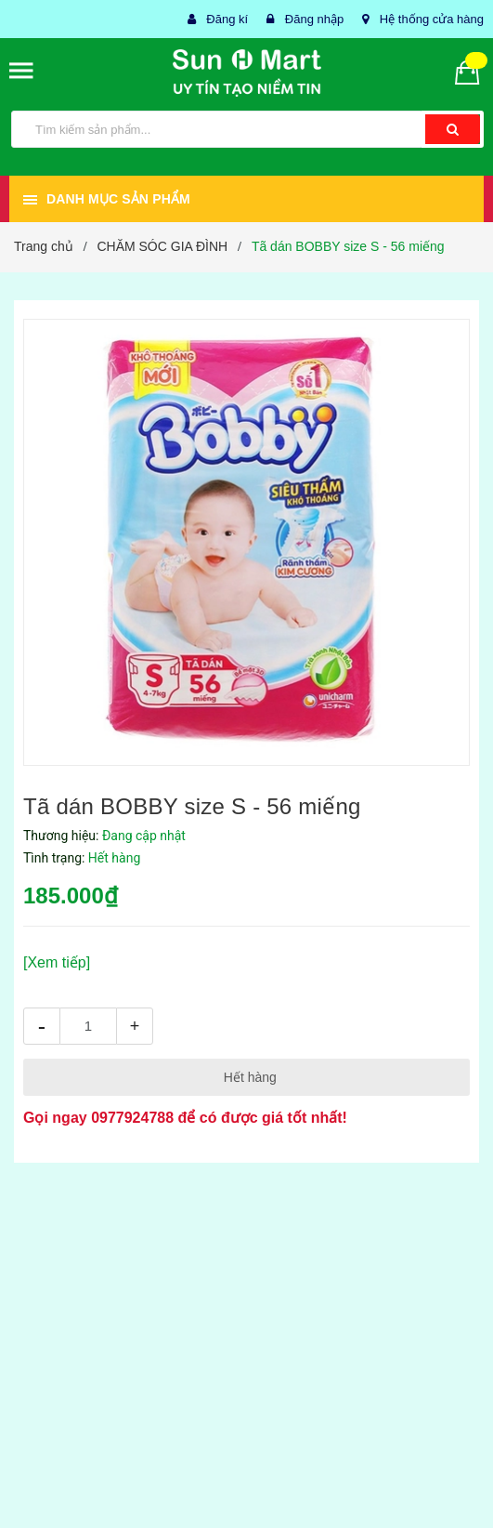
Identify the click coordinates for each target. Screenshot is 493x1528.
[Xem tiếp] (56, 962)
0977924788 (132, 1118)
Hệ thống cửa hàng (432, 19)
